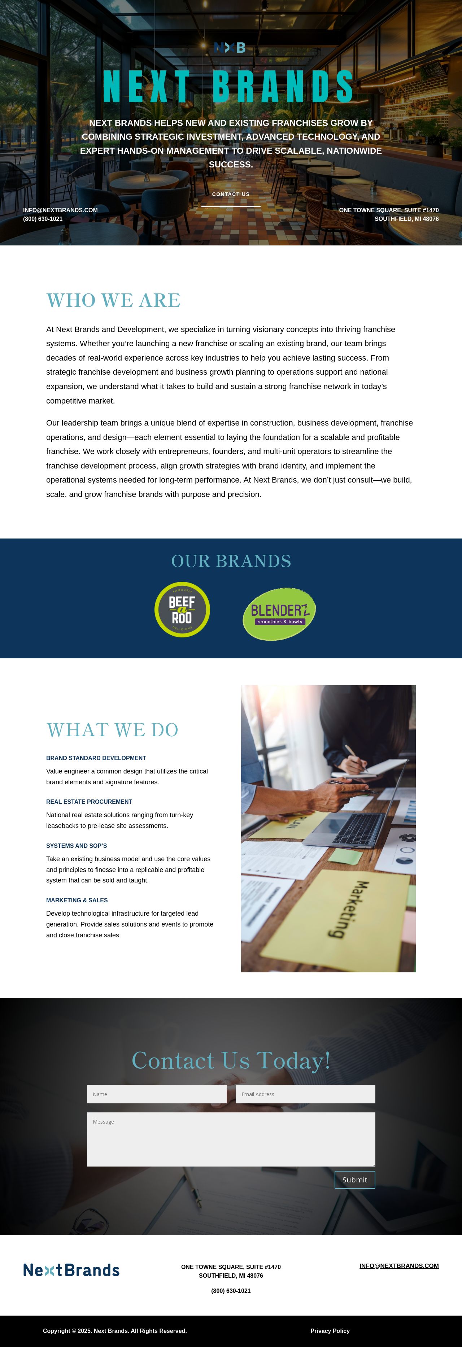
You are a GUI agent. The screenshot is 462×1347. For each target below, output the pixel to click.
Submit (355, 1180)
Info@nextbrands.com (399, 1266)
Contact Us (231, 194)
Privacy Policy (330, 1331)
